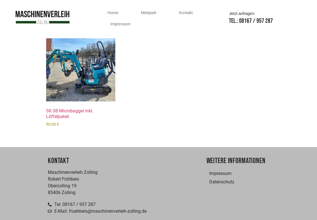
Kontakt (186, 12)
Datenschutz (221, 182)
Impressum (120, 24)
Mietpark (148, 12)
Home (112, 12)
